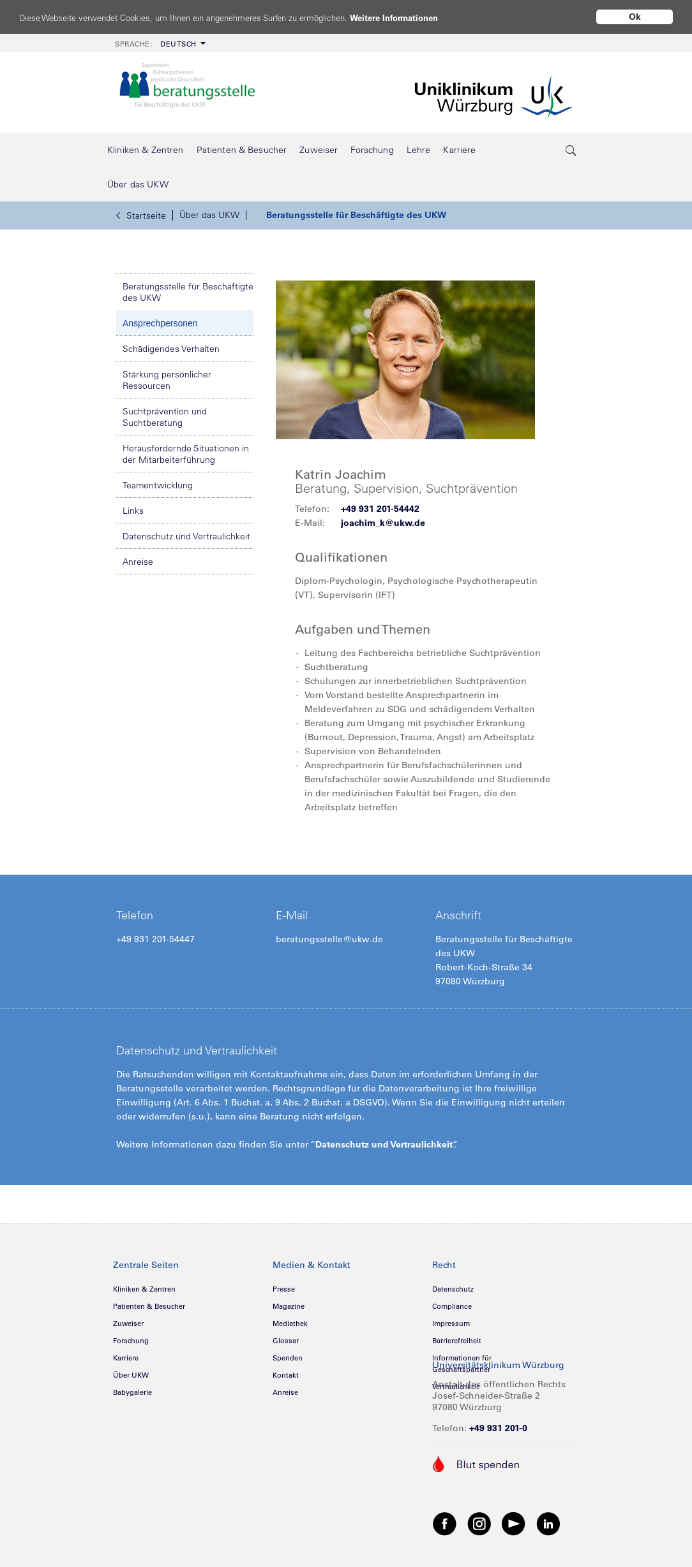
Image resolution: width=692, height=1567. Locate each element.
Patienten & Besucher (149, 1306)
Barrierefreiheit (456, 1340)
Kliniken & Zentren (144, 1289)
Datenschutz (453, 1289)
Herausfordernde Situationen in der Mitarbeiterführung (186, 453)
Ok (635, 16)
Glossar (286, 1340)
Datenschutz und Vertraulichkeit (186, 536)
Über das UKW (209, 215)
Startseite (141, 215)
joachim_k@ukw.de (383, 522)
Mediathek (290, 1323)
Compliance (452, 1306)
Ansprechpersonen (160, 323)
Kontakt (286, 1375)
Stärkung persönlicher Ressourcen (167, 379)
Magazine (289, 1306)
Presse (284, 1289)
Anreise (138, 561)
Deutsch (156, 44)
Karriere (126, 1357)
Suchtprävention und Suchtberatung (165, 416)
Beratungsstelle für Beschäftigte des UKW (356, 215)
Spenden (288, 1357)
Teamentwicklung (158, 485)
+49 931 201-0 (498, 1428)
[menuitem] (159, 43)
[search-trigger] (571, 150)
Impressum (451, 1323)
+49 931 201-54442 (380, 508)
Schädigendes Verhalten (171, 348)
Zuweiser (128, 1323)
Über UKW (131, 1375)
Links (133, 510)
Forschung (131, 1340)
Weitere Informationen (442, 17)
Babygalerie (132, 1392)
